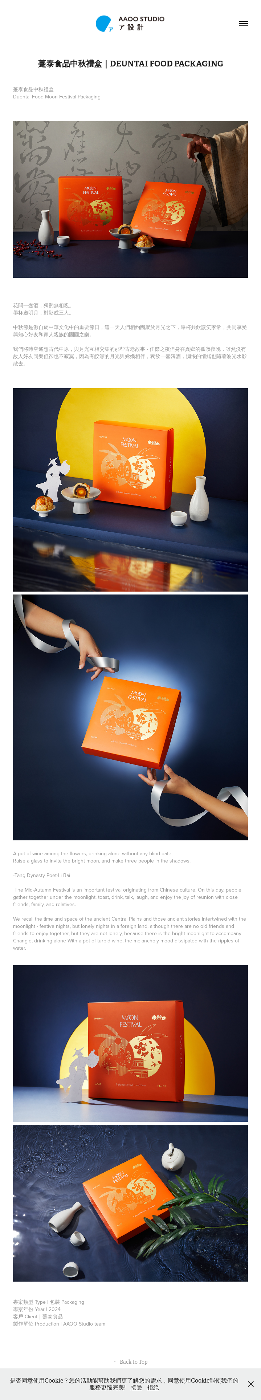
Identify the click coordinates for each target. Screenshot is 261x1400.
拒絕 (153, 1387)
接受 (136, 1387)
